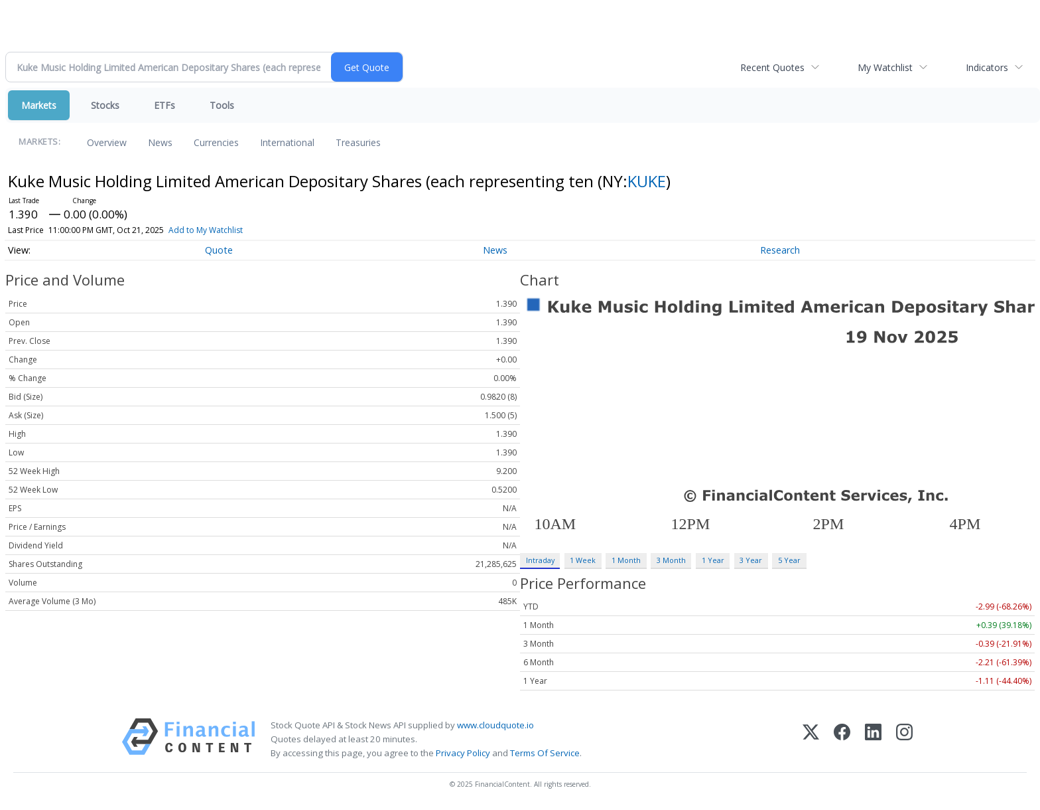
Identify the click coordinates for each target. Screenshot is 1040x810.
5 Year (789, 560)
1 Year (713, 560)
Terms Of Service (545, 753)
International (287, 142)
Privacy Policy (463, 753)
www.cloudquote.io (495, 725)
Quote (219, 250)
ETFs (164, 105)
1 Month (626, 560)
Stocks (105, 105)
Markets (38, 105)
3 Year (751, 560)
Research (780, 250)
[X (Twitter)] (810, 739)
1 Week (583, 560)
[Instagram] (904, 739)
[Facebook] (842, 739)
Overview (107, 142)
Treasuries (358, 142)
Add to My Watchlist (205, 230)
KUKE (646, 181)
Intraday (540, 560)
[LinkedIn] (873, 739)
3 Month (671, 560)
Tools (222, 105)
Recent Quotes (772, 67)
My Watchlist (885, 67)
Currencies (216, 142)
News (160, 142)
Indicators (987, 67)
